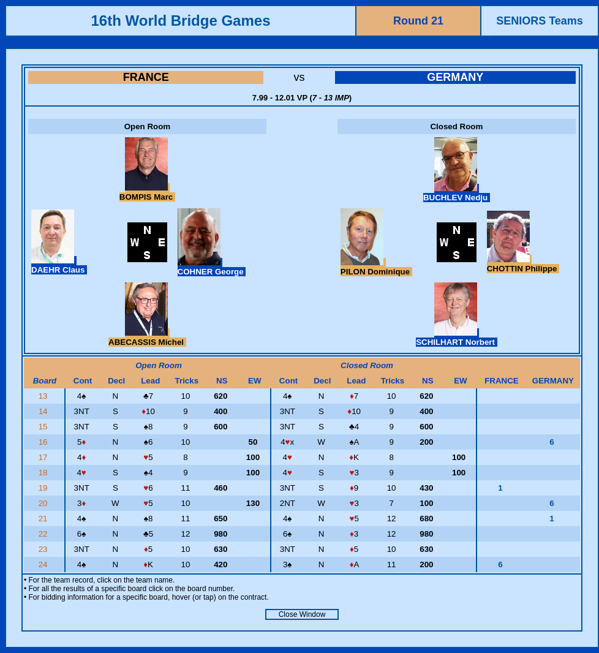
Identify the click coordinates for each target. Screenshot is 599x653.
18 (44, 472)
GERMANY (455, 77)
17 (44, 457)
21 (44, 518)
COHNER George (212, 267)
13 (44, 396)
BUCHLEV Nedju (456, 193)
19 (44, 488)
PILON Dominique (376, 267)
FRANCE (146, 77)
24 (44, 564)
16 (44, 442)
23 (44, 549)
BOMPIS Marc (147, 192)
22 (44, 533)
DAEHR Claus (59, 265)
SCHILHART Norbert (456, 337)
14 (44, 411)
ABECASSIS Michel (147, 337)
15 (44, 426)
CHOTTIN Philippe (523, 264)
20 (44, 503)
